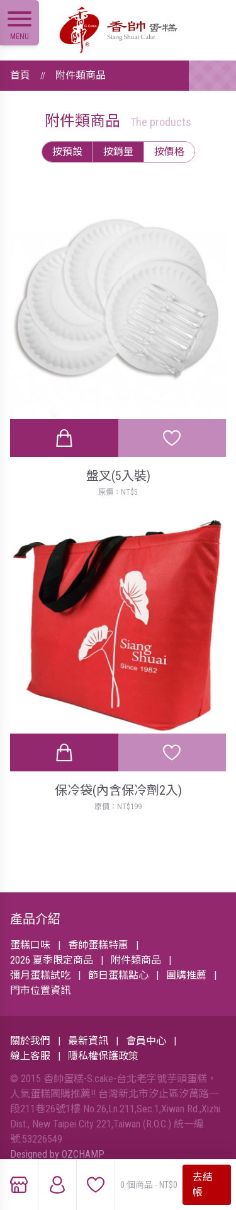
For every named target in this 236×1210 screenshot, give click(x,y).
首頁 (20, 75)
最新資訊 (88, 1041)
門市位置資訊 (40, 990)
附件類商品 (80, 75)
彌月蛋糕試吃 (40, 975)
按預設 (67, 152)
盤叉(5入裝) (118, 475)
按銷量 (118, 152)
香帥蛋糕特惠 (98, 945)
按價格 (169, 152)
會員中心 (146, 1041)
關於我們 (30, 1041)
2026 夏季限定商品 (51, 960)
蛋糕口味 (30, 945)
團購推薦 (186, 975)
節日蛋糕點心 (118, 975)
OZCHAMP (83, 1154)
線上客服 (30, 1056)
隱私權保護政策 (103, 1056)
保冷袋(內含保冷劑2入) (118, 790)
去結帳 (203, 1184)
